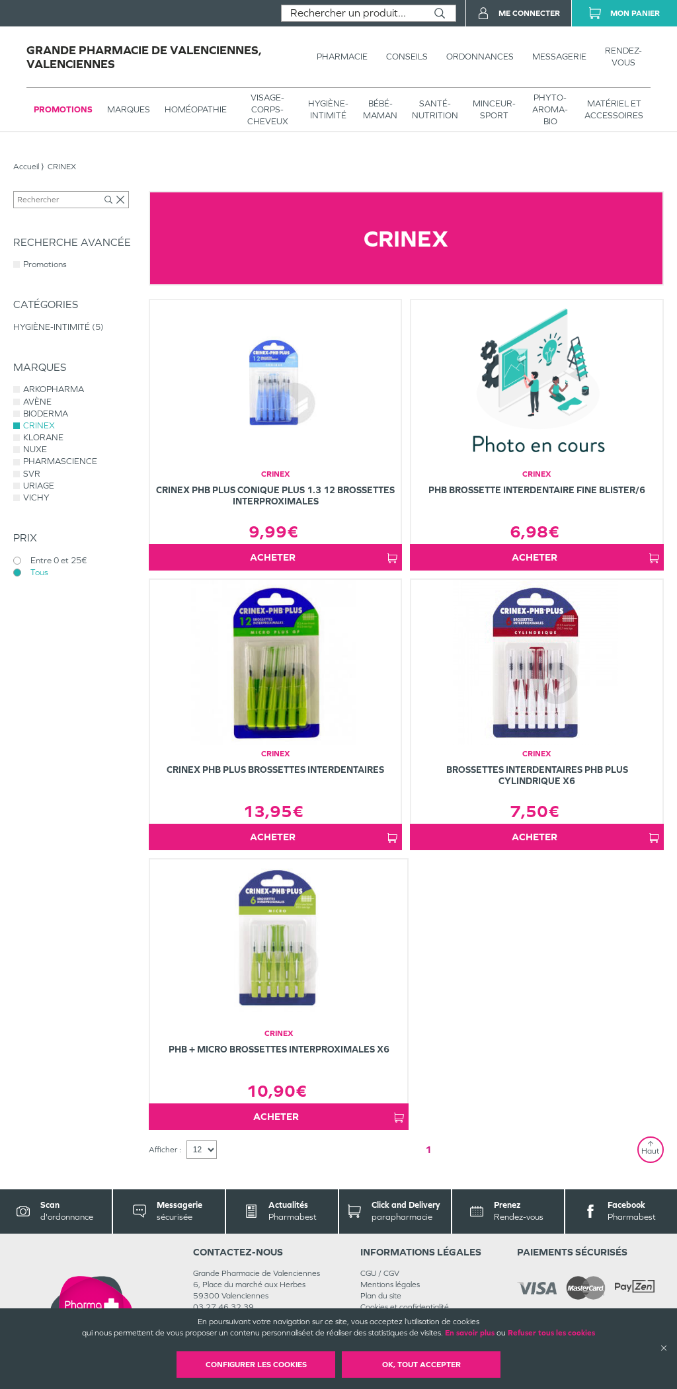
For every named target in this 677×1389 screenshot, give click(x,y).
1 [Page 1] (428, 1149)
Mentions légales (390, 1284)
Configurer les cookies (256, 1364)
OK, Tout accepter (421, 1364)
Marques (128, 109)
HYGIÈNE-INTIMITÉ (328, 109)
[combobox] (353, 13)
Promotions (63, 109)
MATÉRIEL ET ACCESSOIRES (613, 109)
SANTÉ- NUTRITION (435, 109)
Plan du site (380, 1295)
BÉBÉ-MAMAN (380, 109)
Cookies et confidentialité (404, 1307)
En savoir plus (470, 1332)
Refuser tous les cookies (551, 1332)
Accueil (26, 166)
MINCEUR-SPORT (494, 109)
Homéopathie (196, 109)
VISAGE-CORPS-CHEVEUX (267, 109)
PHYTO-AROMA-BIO (550, 109)
